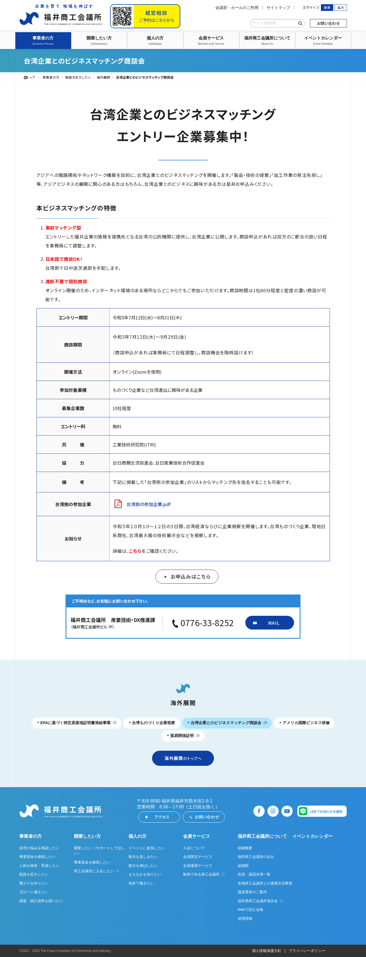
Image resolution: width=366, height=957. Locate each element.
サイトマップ (278, 8)
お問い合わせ (328, 23)
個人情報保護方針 (266, 951)
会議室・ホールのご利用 (236, 8)
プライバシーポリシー (307, 951)
